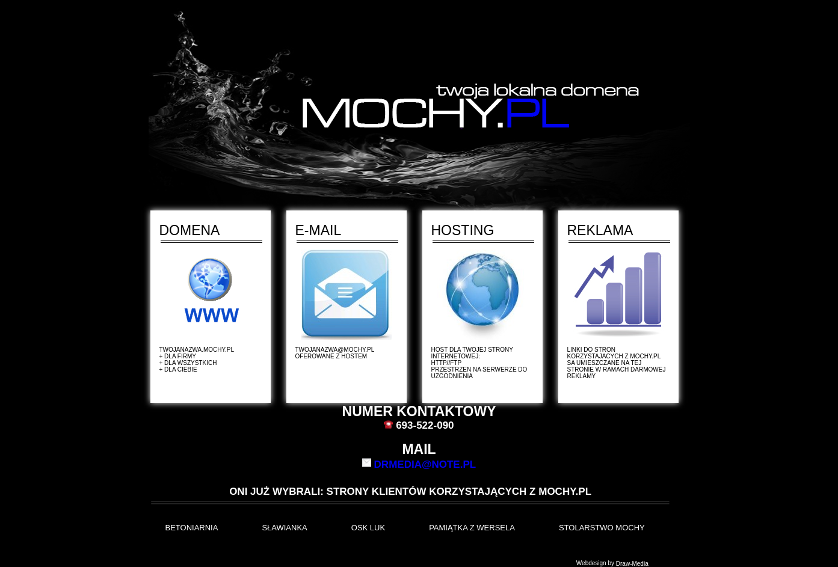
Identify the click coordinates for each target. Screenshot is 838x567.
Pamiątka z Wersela (472, 527)
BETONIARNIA (191, 527)
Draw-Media (632, 563)
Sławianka (284, 527)
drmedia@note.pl (425, 464)
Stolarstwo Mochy (602, 527)
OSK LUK (368, 527)
